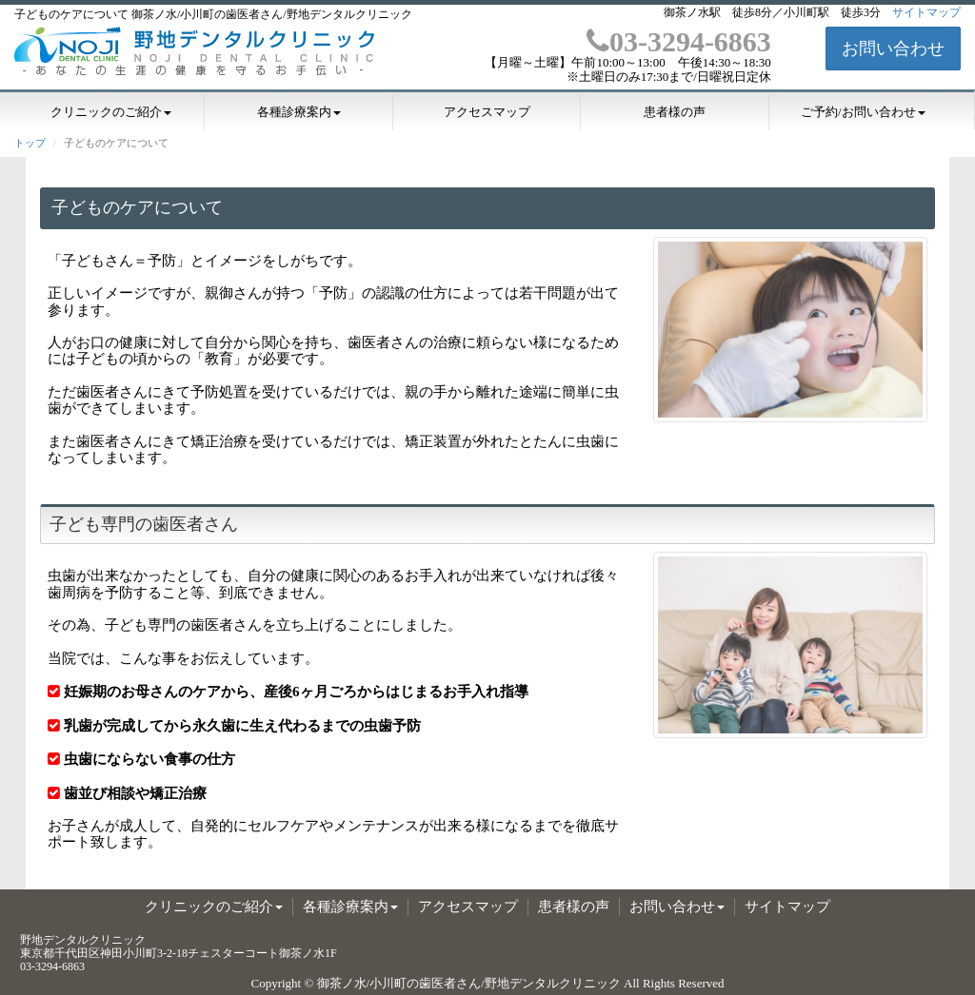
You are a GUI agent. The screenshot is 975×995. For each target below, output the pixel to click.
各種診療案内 (299, 112)
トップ (30, 142)
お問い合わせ (893, 48)
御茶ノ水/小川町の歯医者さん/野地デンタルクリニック (469, 983)
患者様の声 (675, 112)
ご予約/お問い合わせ (863, 112)
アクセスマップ (487, 112)
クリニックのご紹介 (110, 112)
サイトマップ (926, 12)
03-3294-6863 (679, 41)
